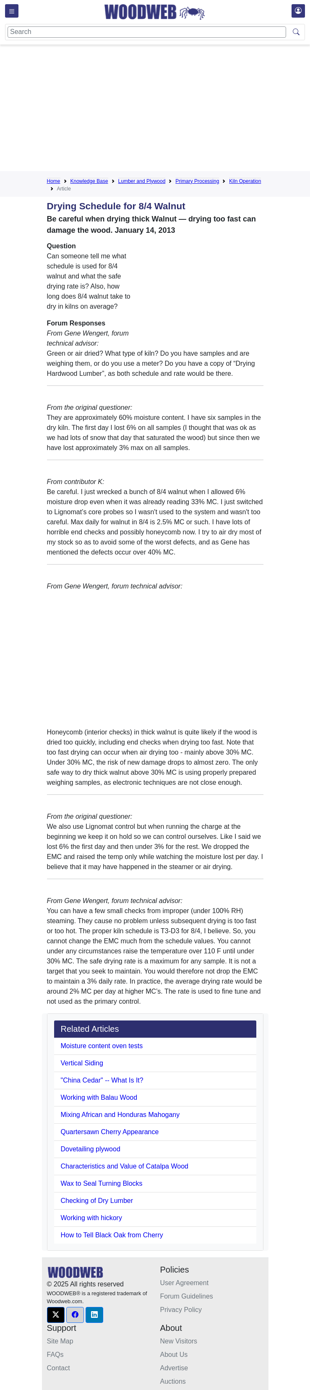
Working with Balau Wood (99, 1097)
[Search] (147, 32)
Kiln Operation (245, 181)
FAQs (55, 1354)
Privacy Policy (181, 1309)
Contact (58, 1368)
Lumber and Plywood (142, 181)
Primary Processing (197, 181)
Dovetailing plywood (90, 1149)
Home (53, 181)
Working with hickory (91, 1217)
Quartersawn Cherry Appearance (110, 1131)
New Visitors (179, 1341)
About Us (174, 1354)
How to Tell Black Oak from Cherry (112, 1235)
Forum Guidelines (186, 1296)
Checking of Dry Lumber (97, 1200)
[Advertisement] (178, 109)
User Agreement (184, 1282)
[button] (56, 1315)
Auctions (173, 1381)
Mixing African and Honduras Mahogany (120, 1114)
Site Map (60, 1341)
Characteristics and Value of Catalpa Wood (124, 1166)
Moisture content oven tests (102, 1045)
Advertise (174, 1368)
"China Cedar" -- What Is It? (102, 1080)
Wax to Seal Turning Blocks (102, 1183)
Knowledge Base (89, 181)
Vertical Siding (82, 1063)
